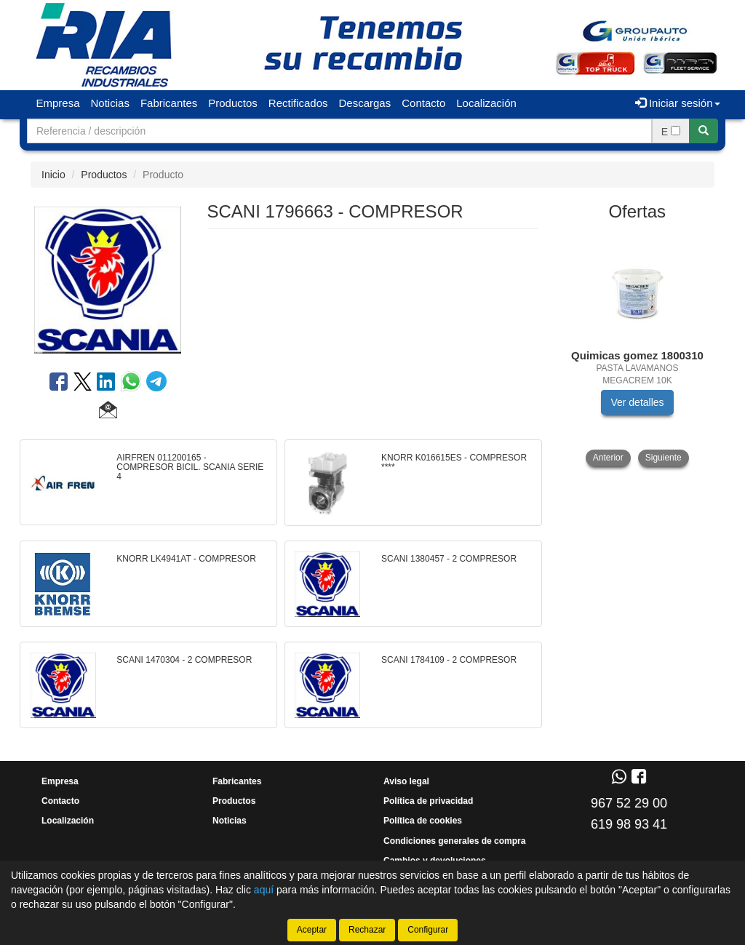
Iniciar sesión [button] (677, 103)
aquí (264, 890)
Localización (486, 103)
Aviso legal (406, 781)
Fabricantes (168, 103)
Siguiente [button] (663, 457)
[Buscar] (703, 131)
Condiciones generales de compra (454, 841)
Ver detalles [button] (637, 402)
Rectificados (298, 103)
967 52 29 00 (629, 803)
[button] (108, 412)
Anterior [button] (608, 457)
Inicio (53, 174)
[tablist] (637, 349)
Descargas (365, 103)
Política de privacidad (428, 801)
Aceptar (312, 930)
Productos (233, 103)
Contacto (423, 103)
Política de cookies (422, 821)
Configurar (427, 930)
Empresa (58, 103)
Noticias (110, 103)
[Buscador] (339, 131)
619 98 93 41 (629, 824)
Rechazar (367, 930)
